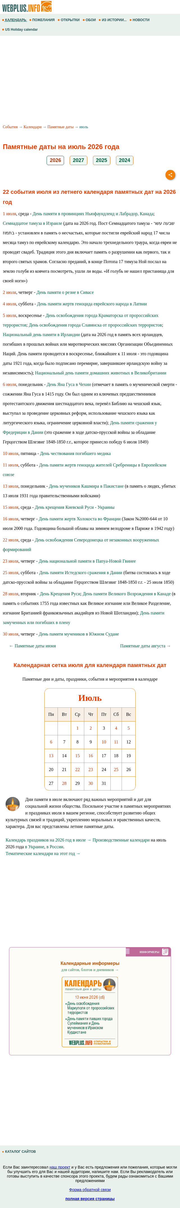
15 (77, 755)
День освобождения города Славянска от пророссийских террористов (95, 325)
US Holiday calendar (20, 30)
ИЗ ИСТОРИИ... (113, 20)
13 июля (10, 486)
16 (90, 755)
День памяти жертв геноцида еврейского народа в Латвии (92, 303)
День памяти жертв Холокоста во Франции (80, 518)
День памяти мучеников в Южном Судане (79, 634)
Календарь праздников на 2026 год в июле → (49, 840)
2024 (124, 160)
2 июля (9, 292)
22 (77, 769)
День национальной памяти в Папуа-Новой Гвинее (87, 561)
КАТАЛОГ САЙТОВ (19, 1152)
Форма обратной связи (90, 1189)
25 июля (10, 572)
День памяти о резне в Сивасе (65, 292)
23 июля (10, 561)
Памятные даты (60, 127)
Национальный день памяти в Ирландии (41, 334)
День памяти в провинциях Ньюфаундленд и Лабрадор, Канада (93, 213)
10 (104, 742)
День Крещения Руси (60, 593)
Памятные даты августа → (145, 645)
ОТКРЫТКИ (69, 20)
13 (51, 755)
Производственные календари (121, 840)
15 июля (10, 507)
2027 (78, 160)
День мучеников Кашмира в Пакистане (86, 486)
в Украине (34, 846)
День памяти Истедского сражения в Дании (80, 572)
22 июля (10, 540)
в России (55, 846)
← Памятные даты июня (32, 645)
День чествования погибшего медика (75, 453)
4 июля (9, 303)
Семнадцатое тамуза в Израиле (32, 223)
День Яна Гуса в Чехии (69, 384)
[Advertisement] (90, 80)
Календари (33, 127)
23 (90, 769)
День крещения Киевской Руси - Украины (75, 507)
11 (116, 742)
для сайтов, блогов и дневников (90, 970)
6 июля (9, 384)
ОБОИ (90, 20)
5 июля (9, 315)
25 (116, 769)
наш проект (59, 1167)
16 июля (10, 518)
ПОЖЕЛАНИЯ (42, 20)
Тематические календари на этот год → (43, 853)
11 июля (10, 465)
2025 (101, 160)
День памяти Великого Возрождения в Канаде (127, 593)
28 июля (10, 593)
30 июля (10, 634)
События (10, 127)
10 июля (10, 453)
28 (64, 783)
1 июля (9, 213)
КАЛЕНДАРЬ (14, 20)
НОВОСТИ (140, 20)
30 (90, 783)
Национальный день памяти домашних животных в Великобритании (101, 372)
